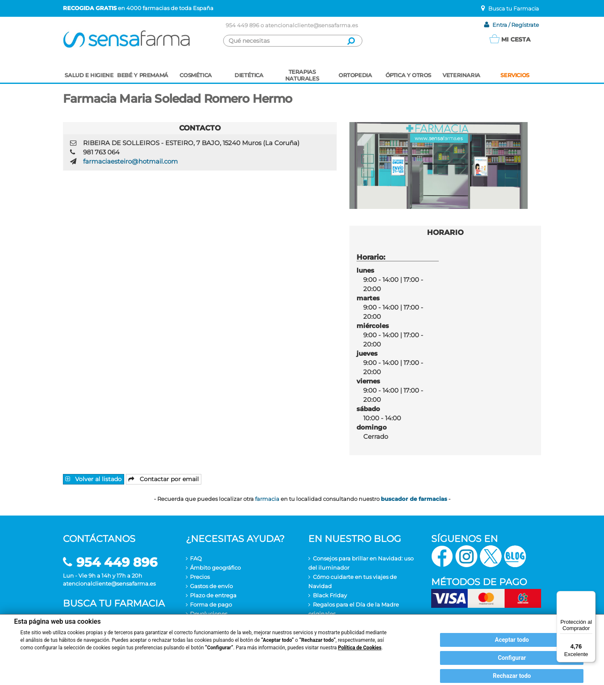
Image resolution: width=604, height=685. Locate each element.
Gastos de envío (211, 586)
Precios (200, 576)
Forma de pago (211, 604)
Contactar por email (163, 479)
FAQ (196, 558)
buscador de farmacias (414, 498)
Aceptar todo (512, 639)
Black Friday (330, 595)
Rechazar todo (512, 675)
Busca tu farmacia (114, 603)
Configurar (512, 657)
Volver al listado (93, 479)
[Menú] (591, 596)
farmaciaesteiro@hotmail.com (130, 161)
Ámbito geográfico (215, 567)
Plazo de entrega (213, 595)
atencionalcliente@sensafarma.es (311, 25)
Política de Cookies (360, 648)
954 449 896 (242, 25)
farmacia (267, 498)
